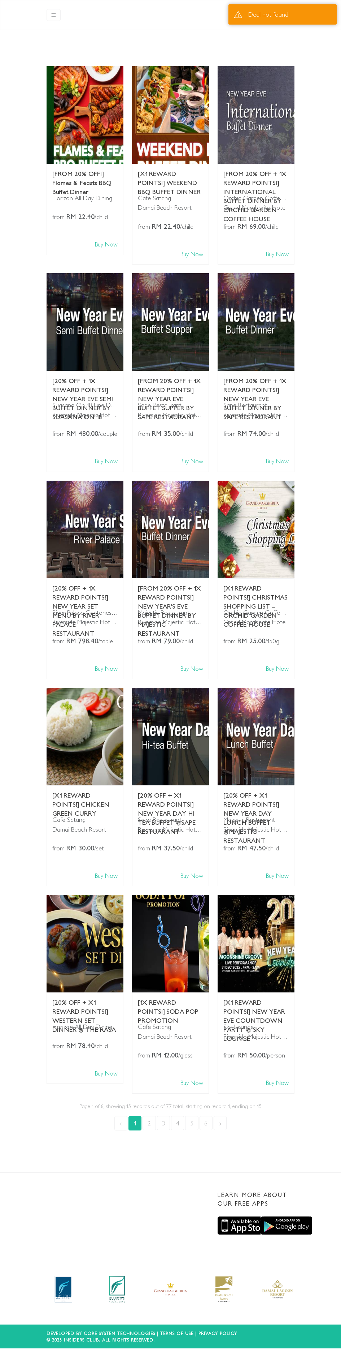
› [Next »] (220, 1123)
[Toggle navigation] (54, 15)
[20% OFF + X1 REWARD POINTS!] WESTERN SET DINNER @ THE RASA (84, 1007)
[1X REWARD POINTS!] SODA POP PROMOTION (168, 1007)
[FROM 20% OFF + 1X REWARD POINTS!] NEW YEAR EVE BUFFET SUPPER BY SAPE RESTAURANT (169, 386)
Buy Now (106, 244)
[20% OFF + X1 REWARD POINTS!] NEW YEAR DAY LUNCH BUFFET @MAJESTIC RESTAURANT (251, 800)
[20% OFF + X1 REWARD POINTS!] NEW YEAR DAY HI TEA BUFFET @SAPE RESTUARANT (167, 800)
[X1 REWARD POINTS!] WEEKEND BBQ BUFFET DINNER (169, 179)
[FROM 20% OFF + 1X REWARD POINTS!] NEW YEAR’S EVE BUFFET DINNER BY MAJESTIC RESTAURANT (169, 593)
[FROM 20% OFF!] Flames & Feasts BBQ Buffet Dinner (82, 179)
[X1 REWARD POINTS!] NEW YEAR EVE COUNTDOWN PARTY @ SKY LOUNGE (254, 1007)
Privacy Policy (217, 1333)
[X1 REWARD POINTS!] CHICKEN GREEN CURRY (80, 800)
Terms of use (176, 1333)
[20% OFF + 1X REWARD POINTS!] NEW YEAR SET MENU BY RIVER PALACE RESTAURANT (80, 593)
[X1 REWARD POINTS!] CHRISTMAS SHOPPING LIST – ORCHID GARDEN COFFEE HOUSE (255, 593)
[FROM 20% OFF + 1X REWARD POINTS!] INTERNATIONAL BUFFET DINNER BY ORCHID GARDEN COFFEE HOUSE (255, 179)
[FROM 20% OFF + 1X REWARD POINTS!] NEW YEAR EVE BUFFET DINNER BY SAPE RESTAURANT (255, 386)
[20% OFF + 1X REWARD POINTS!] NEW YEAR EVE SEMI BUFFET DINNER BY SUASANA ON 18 (82, 386)
